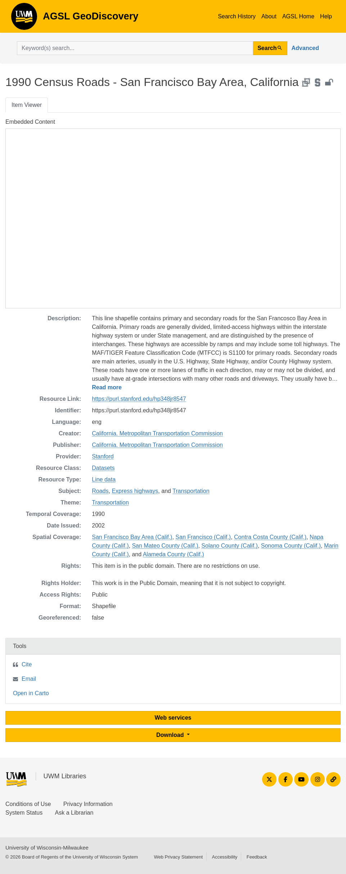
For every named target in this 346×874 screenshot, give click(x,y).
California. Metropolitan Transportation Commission (157, 433)
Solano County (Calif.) (229, 546)
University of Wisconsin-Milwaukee (47, 847)
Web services (173, 718)
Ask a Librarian (74, 813)
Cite (27, 664)
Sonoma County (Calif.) (291, 546)
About (269, 16)
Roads (100, 491)
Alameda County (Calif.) (173, 554)
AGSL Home (298, 16)
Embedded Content (30, 122)
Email (29, 679)
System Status (23, 813)
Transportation (191, 491)
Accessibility (224, 857)
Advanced (305, 48)
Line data (104, 479)
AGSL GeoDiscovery (24, 19)
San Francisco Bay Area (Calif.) (132, 537)
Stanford (102, 456)
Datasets (103, 468)
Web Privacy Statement (178, 857)
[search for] (135, 48)
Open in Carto (31, 693)
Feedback (257, 857)
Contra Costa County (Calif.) (270, 537)
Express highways (135, 491)
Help (326, 16)
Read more (107, 387)
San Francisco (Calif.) (203, 537)
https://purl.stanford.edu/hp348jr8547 (139, 399)
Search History (237, 16)
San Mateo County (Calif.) (165, 546)
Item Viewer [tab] (27, 105)
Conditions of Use (28, 804)
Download (170, 735)
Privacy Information (88, 804)
